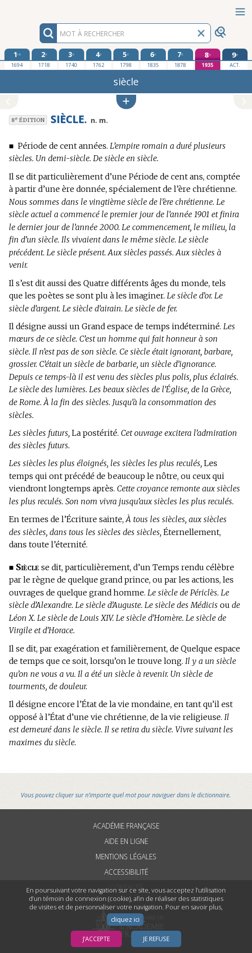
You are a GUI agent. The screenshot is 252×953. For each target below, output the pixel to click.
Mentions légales (126, 856)
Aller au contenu (38, 8)
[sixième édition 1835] (153, 59)
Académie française (126, 826)
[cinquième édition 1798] (126, 59)
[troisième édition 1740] (71, 59)
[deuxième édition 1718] (44, 59)
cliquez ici (125, 919)
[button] (126, 102)
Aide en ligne (126, 841)
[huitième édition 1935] (207, 59)
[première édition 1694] (17, 59)
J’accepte (96, 939)
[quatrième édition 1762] (98, 59)
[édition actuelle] (235, 59)
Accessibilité (126, 872)
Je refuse (156, 939)
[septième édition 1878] (180, 59)
